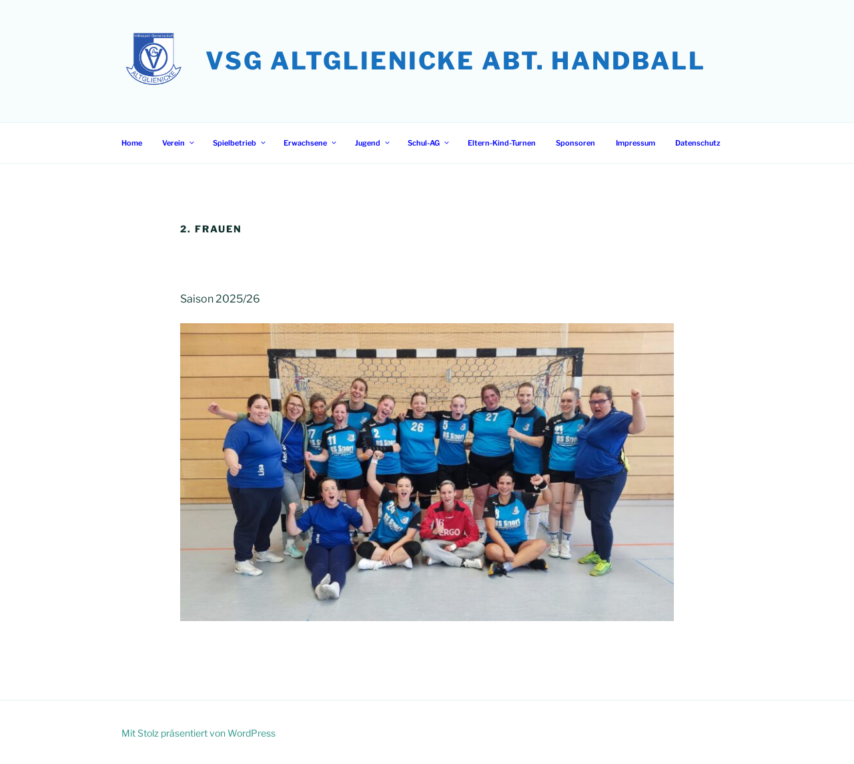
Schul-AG (429, 143)
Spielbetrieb (240, 143)
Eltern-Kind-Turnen (502, 143)
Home (131, 143)
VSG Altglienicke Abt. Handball (455, 60)
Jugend (373, 143)
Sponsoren (575, 143)
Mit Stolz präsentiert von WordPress (198, 733)
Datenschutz (698, 143)
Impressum (635, 143)
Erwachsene (311, 143)
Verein (178, 143)
